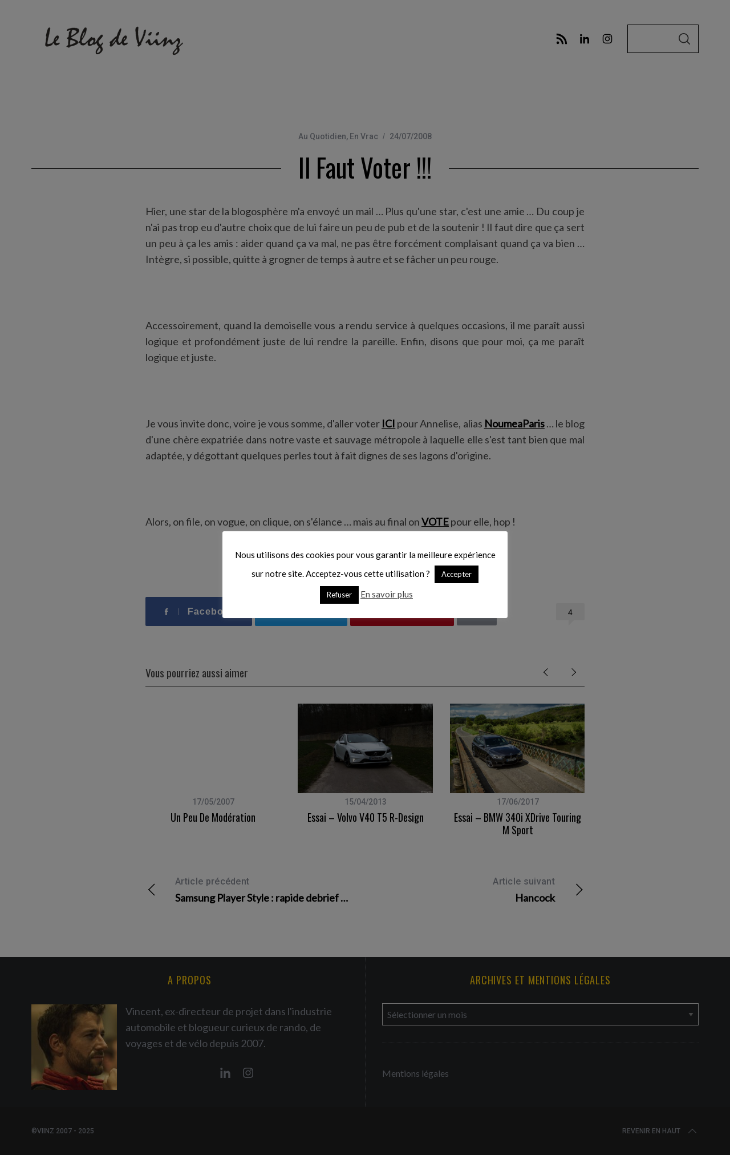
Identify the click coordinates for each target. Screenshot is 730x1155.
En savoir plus (386, 594)
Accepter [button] (456, 574)
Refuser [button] (339, 594)
